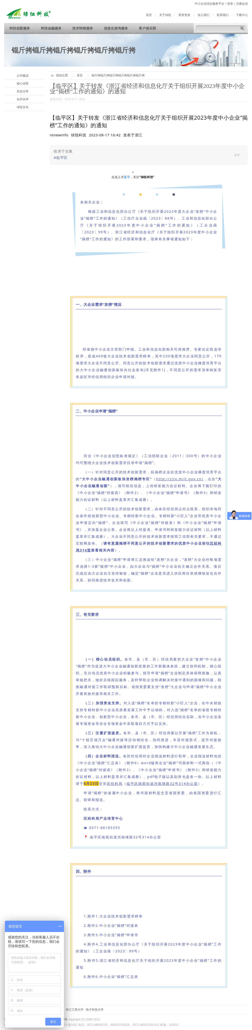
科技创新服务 (19, 28)
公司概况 (23, 75)
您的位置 (59, 75)
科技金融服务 (51, 28)
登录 (230, 3)
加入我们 (203, 15)
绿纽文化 (23, 107)
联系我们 (223, 15)
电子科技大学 (95, 1009)
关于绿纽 (165, 15)
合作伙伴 (23, 99)
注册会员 (242, 3)
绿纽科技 (78, 134)
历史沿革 (23, 91)
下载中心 (242, 15)
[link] (149, 155)
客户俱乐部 (147, 28)
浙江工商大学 (74, 1009)
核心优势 (23, 83)
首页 (149, 15)
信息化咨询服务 (116, 28)
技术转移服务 (82, 28)
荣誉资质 (184, 15)
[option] (132, 134)
